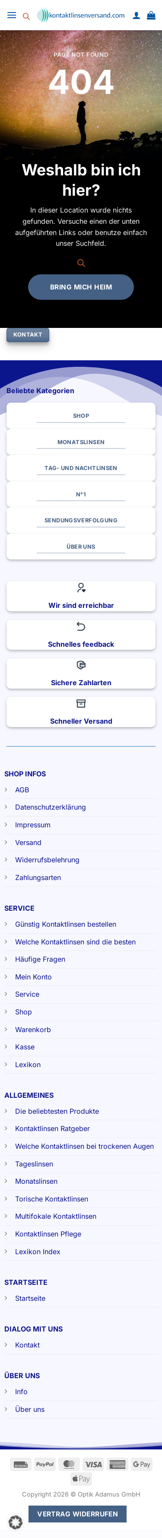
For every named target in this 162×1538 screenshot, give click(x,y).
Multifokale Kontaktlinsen (55, 1216)
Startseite (30, 1298)
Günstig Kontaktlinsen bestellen (65, 924)
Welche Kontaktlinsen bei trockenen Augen (84, 1146)
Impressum (33, 824)
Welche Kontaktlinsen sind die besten (75, 941)
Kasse (25, 1046)
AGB (22, 789)
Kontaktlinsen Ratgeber (52, 1128)
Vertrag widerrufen (77, 1514)
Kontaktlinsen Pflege (48, 1234)
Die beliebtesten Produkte (57, 1111)
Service (27, 994)
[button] (11, 14)
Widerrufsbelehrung (47, 859)
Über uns (29, 1409)
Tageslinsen (34, 1164)
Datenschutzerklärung (50, 807)
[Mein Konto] (136, 15)
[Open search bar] (26, 15)
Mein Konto (33, 976)
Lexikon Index (37, 1251)
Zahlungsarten (38, 877)
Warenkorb (33, 1029)
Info (21, 1391)
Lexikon (28, 1064)
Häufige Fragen (40, 959)
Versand (28, 842)
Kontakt (27, 1345)
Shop (23, 1011)
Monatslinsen (36, 1181)
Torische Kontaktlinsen (51, 1199)
